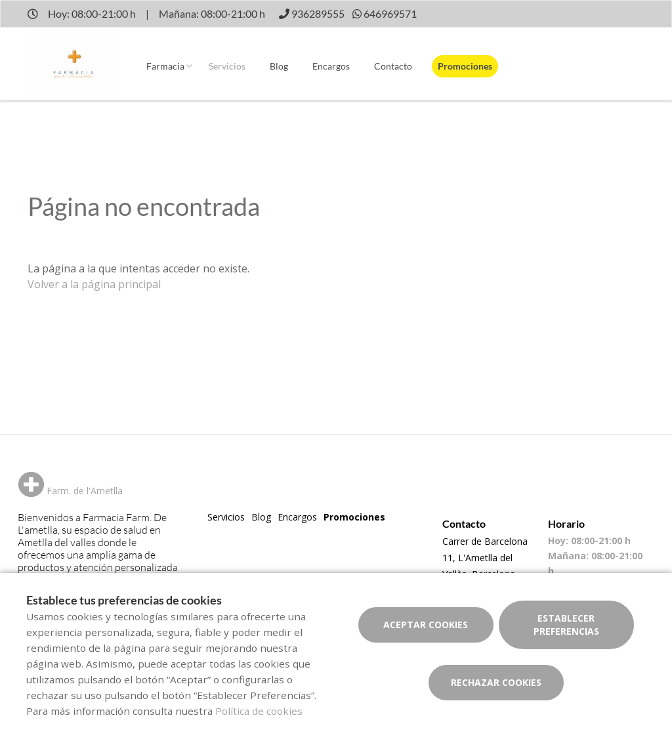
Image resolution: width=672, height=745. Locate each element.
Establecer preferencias (566, 624)
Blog (279, 66)
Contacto (393, 66)
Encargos (331, 66)
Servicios (227, 66)
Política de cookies (259, 710)
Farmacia (165, 66)
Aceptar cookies (425, 624)
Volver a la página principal (94, 284)
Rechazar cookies (496, 682)
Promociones (465, 66)
